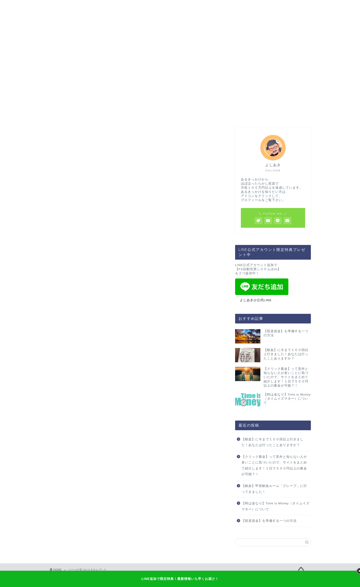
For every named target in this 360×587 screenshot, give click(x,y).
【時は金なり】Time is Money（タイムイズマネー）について (275, 506)
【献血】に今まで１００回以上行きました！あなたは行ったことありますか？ (273, 442)
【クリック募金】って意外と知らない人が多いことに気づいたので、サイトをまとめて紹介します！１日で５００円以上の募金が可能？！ (274, 465)
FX (63, 298)
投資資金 (68, 310)
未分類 (66, 315)
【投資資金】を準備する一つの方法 (269, 520)
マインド (68, 303)
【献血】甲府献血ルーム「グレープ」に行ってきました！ (274, 489)
